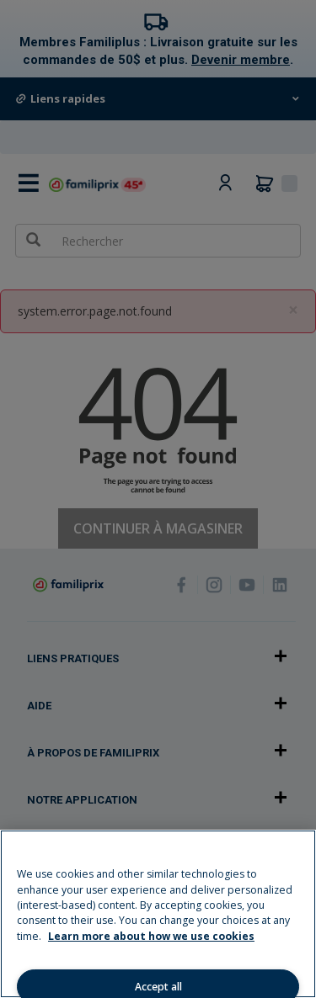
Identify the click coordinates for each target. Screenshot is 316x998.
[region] (158, 914)
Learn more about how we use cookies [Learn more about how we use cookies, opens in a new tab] (151, 936)
